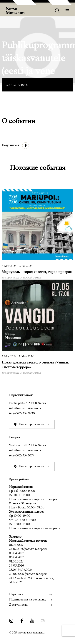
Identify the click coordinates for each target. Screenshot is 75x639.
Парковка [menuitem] (16, 594)
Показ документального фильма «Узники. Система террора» (35, 365)
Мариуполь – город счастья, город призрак (37, 272)
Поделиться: (11, 145)
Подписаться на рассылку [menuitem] (27, 599)
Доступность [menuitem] (18, 605)
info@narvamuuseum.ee (25, 408)
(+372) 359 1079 (23, 455)
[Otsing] (57, 11)
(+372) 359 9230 (24, 413)
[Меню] (67, 11)
